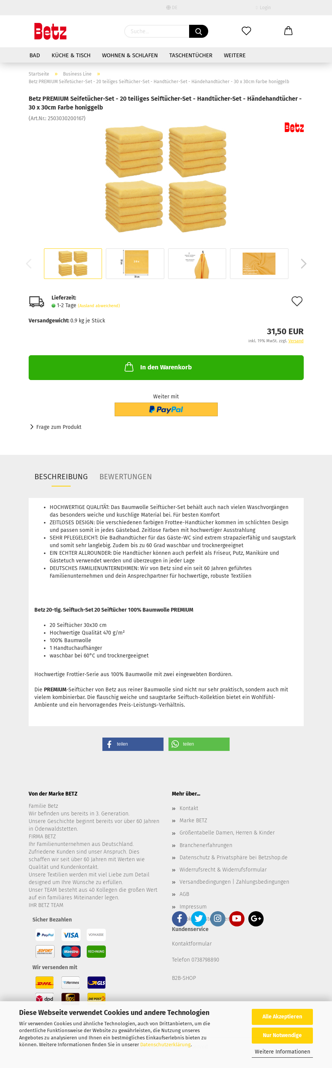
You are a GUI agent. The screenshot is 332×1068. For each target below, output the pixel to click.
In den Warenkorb (157, 367)
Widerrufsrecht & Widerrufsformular (223, 870)
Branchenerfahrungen (206, 845)
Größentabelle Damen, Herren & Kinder (227, 833)
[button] (133, 744)
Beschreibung (61, 476)
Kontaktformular (192, 944)
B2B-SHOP (184, 978)
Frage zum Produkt (58, 427)
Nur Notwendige (282, 1035)
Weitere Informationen (282, 1052)
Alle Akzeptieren (282, 1016)
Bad (34, 55)
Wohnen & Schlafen (130, 55)
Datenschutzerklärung (165, 1044)
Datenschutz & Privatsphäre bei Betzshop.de (234, 857)
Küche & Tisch (71, 55)
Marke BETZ (193, 820)
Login (263, 7)
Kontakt (189, 808)
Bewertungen (125, 476)
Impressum (193, 907)
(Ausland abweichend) (99, 305)
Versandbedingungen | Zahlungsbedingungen (234, 882)
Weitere (235, 55)
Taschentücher (190, 55)
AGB (184, 894)
